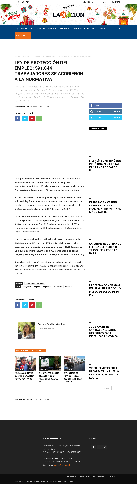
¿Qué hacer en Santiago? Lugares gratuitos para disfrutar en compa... (104, 331)
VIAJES (102, 29)
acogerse (27, 286)
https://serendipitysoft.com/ (61, 481)
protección (58, 286)
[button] (118, 28)
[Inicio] (17, 28)
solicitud (68, 286)
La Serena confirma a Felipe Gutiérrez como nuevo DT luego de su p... (105, 290)
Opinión (53, 29)
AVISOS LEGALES (22, 36)
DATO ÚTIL (41, 29)
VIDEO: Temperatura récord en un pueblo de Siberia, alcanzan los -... (104, 372)
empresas (47, 286)
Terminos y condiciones (78, 476)
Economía (66, 29)
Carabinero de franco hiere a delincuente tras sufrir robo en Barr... (105, 248)
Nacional (19, 370)
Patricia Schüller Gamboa (26, 106)
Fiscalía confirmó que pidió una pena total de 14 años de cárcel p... (105, 165)
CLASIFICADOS (116, 2)
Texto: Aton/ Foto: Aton (35, 283)
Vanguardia (91, 29)
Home (17, 56)
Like (118, 105)
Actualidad (27, 29)
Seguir (117, 111)
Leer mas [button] (105, 388)
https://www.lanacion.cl (47, 328)
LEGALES (104, 2)
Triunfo (78, 29)
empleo (37, 286)
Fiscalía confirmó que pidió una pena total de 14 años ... (24, 376)
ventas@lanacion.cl (62, 465)
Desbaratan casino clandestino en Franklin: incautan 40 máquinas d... (105, 207)
